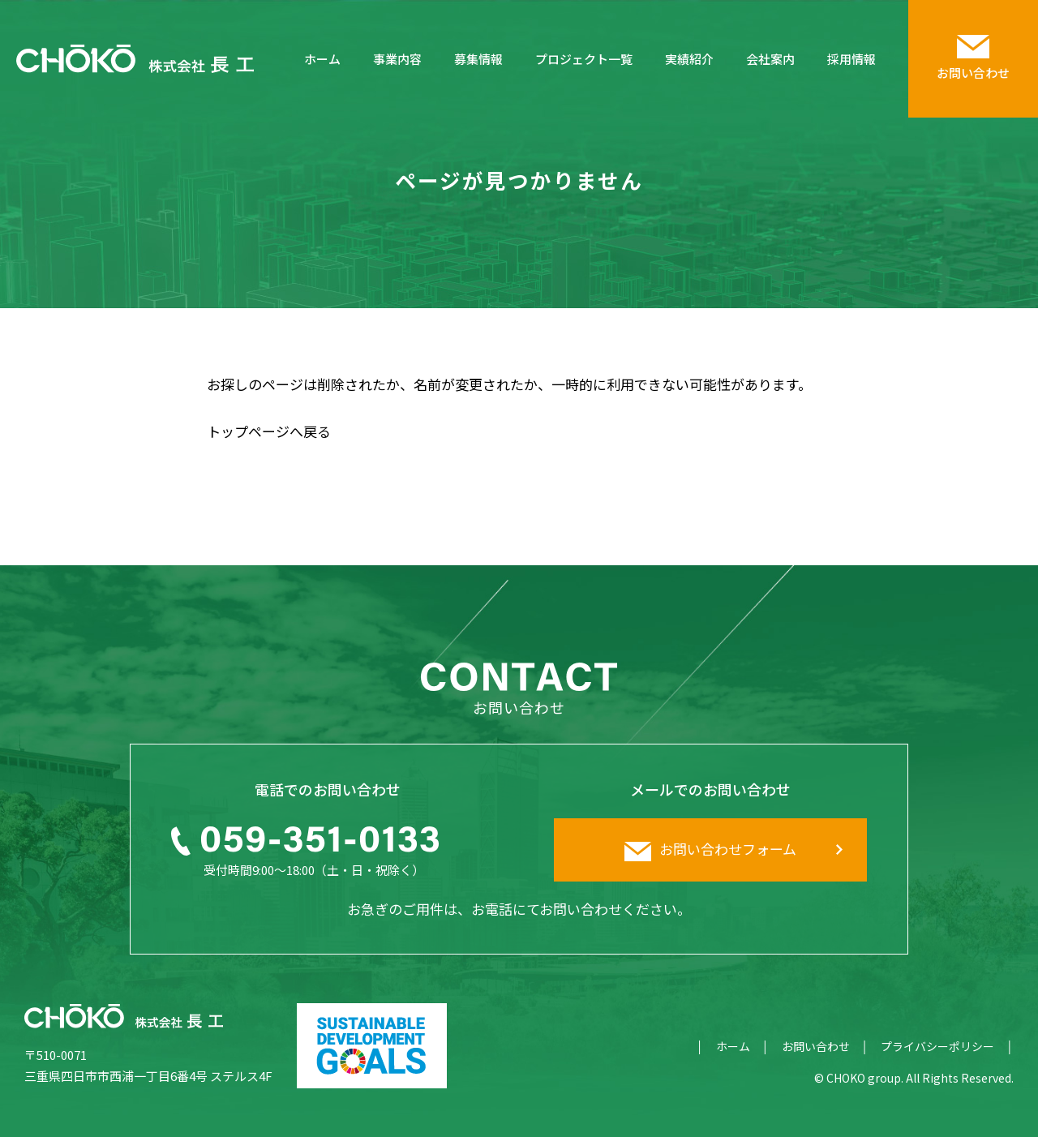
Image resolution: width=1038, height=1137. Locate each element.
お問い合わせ (816, 1046)
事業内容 (397, 58)
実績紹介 (689, 58)
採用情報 (851, 58)
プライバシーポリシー (937, 1046)
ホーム (322, 58)
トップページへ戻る (269, 431)
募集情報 (478, 58)
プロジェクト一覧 (584, 58)
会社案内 (770, 58)
